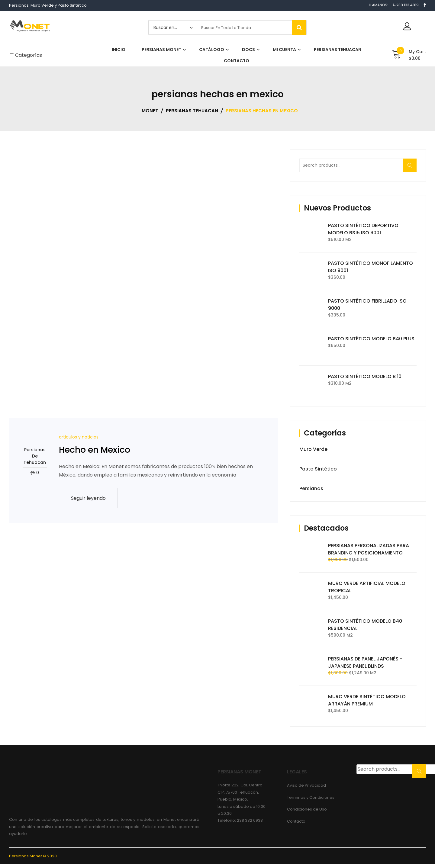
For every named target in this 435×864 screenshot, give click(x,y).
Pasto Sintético (318, 468)
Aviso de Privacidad (306, 785)
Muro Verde (313, 449)
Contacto (296, 821)
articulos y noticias (78, 437)
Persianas (311, 488)
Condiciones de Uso (307, 809)
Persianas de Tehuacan (35, 456)
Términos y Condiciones (310, 797)
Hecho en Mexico (94, 450)
